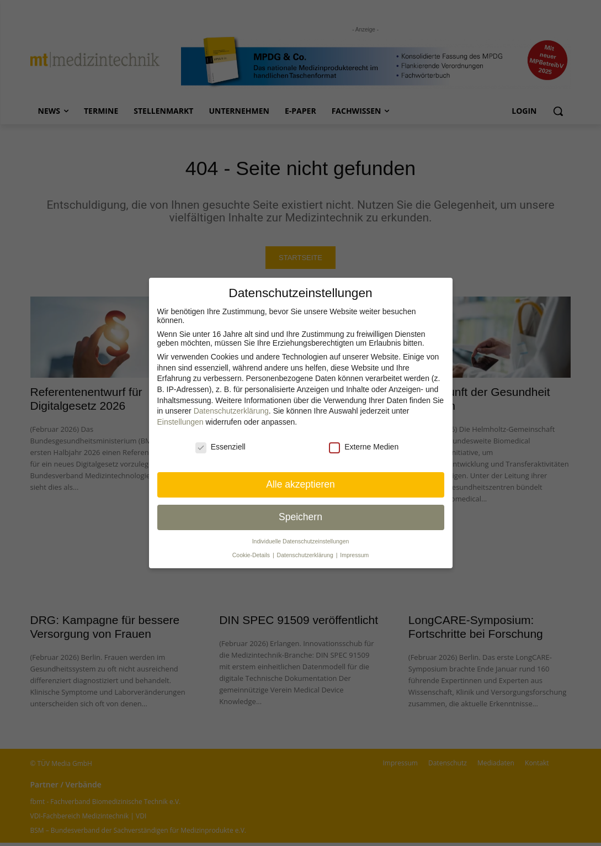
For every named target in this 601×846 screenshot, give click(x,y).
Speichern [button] (300, 516)
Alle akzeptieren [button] (300, 484)
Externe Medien (363, 446)
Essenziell (220, 446)
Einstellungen (180, 421)
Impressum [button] (354, 555)
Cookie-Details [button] (252, 555)
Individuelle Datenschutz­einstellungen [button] (300, 541)
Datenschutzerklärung (231, 410)
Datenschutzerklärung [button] (306, 555)
